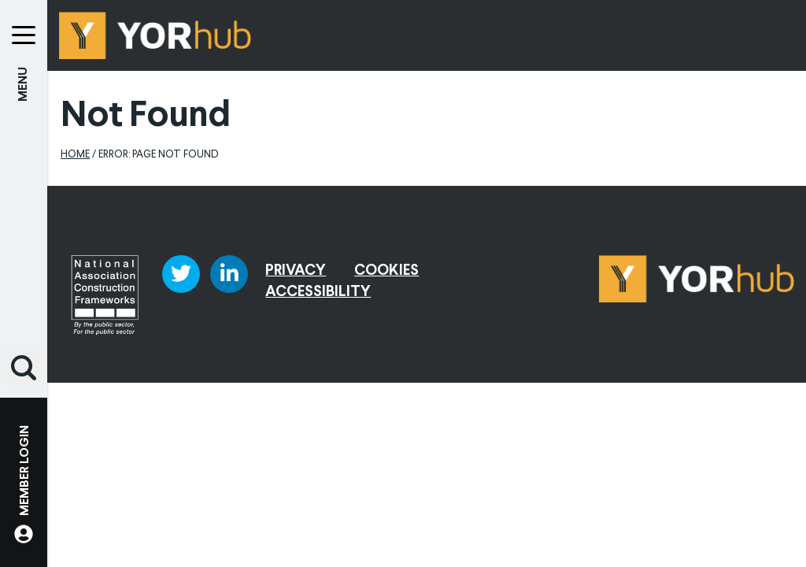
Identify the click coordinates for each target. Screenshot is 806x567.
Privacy (295, 271)
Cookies (386, 271)
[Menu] (23, 23)
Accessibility (318, 292)
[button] (23, 367)
